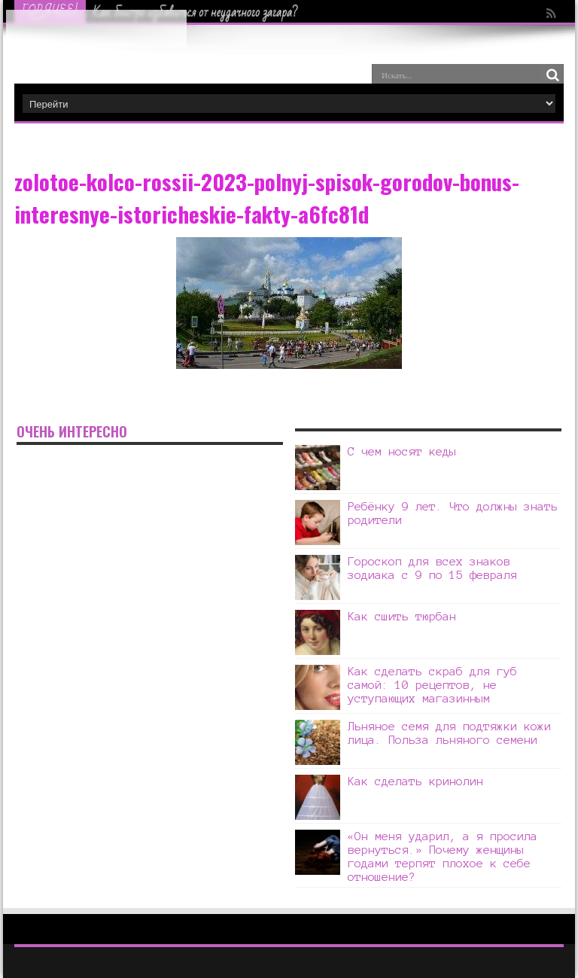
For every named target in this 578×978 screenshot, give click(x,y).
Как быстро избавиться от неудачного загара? (195, 12)
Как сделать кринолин (415, 781)
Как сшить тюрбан (402, 616)
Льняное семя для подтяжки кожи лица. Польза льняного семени (449, 733)
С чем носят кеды (402, 451)
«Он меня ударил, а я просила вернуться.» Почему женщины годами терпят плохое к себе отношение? (442, 856)
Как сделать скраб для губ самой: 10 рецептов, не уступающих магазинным (432, 685)
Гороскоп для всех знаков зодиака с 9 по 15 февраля (436, 568)
